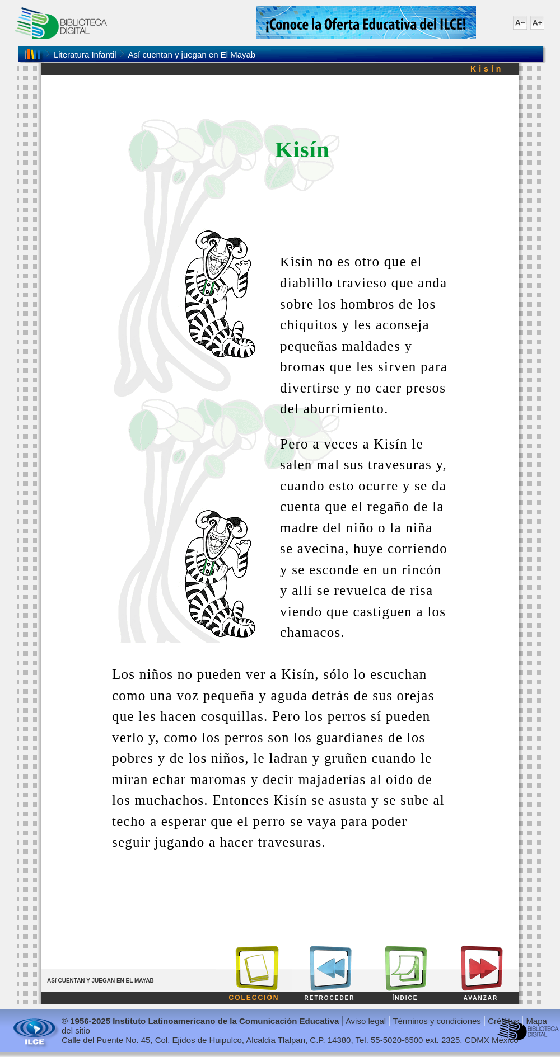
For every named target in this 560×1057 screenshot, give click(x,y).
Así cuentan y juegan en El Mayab (192, 54)
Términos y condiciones (437, 1021)
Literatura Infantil (85, 54)
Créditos (503, 1021)
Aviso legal (366, 1021)
